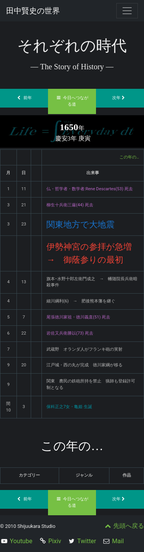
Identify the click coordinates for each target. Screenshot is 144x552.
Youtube (21, 541)
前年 (24, 97)
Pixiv (54, 541)
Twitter (86, 541)
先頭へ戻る (123, 525)
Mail (118, 541)
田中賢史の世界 (33, 10)
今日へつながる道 (72, 101)
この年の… (129, 157)
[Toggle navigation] (127, 10)
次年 (120, 97)
